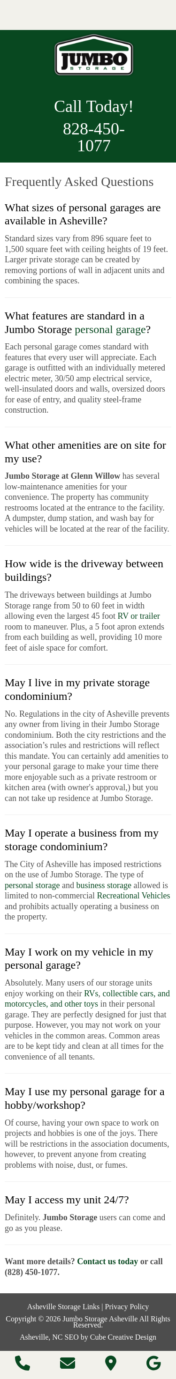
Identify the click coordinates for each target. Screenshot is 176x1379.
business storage (103, 885)
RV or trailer (139, 616)
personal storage (32, 885)
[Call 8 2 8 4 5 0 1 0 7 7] (22, 1366)
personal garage (110, 329)
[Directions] (110, 1366)
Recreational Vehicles (133, 895)
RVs (91, 993)
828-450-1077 (94, 137)
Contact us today (107, 1261)
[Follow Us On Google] (153, 1366)
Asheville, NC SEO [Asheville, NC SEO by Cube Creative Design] (49, 1337)
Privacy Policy (127, 1307)
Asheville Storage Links (63, 1307)
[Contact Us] (67, 1366)
